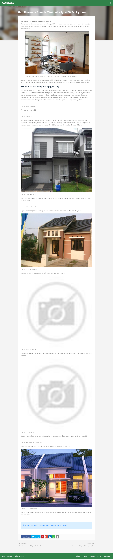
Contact (85, 556)
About (78, 556)
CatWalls (9, 556)
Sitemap (92, 556)
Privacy (99, 556)
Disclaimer (107, 556)
